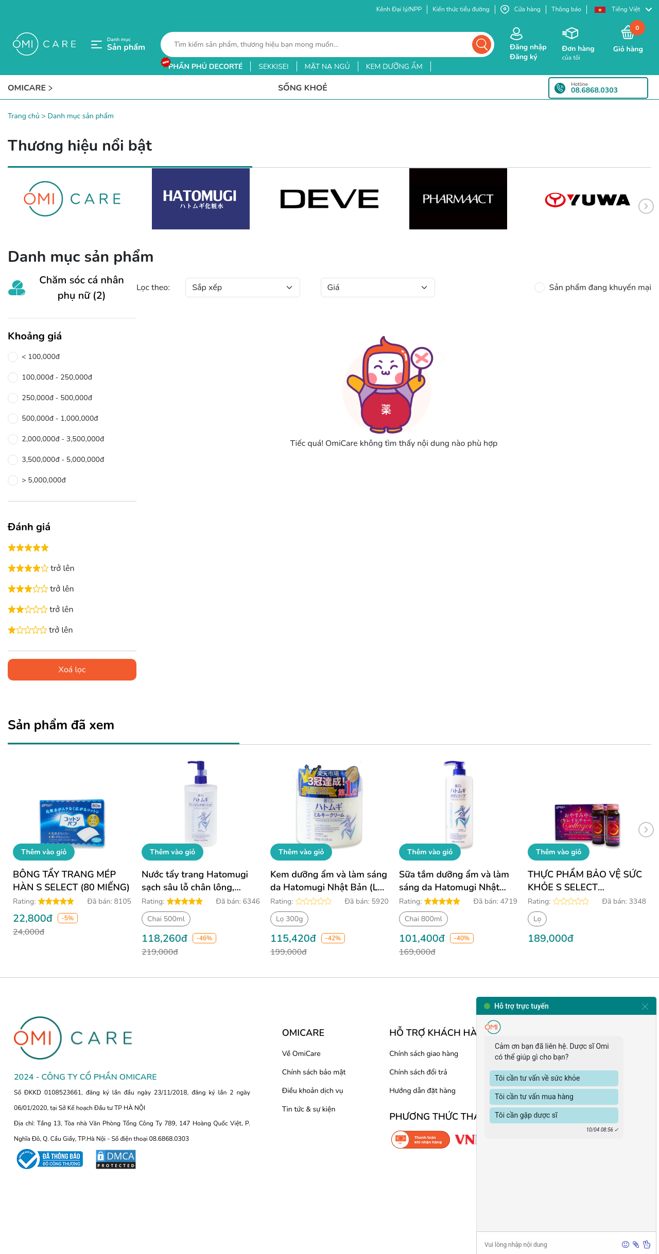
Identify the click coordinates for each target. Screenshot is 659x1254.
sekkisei (273, 66)
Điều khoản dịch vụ (312, 1091)
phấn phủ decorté (205, 66)
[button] (623, 9)
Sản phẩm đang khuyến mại (598, 287)
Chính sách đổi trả (418, 1072)
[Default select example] (242, 287)
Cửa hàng (520, 9)
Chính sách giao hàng (423, 1054)
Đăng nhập (528, 47)
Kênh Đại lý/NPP (399, 9)
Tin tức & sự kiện (309, 1109)
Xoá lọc (72, 669)
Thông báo (566, 9)
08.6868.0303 (594, 90)
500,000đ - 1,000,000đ (58, 418)
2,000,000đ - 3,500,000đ (61, 439)
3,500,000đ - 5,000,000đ (61, 459)
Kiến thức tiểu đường (461, 9)
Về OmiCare (301, 1054)
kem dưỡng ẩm (394, 66)
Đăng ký (523, 57)
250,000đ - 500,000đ (55, 398)
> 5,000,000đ (42, 480)
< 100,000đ (39, 357)
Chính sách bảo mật (314, 1072)
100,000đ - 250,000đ (55, 377)
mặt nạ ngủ (327, 66)
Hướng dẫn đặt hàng (422, 1091)
